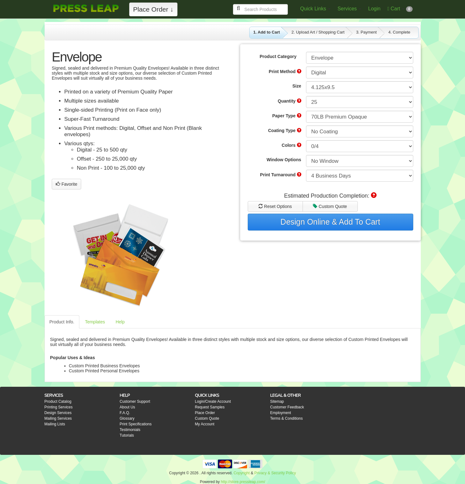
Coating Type (284, 130)
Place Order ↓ (153, 9)
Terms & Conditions (286, 418)
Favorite (66, 184)
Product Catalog (58, 401)
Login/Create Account (213, 401)
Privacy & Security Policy (275, 473)
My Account (204, 424)
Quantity (289, 101)
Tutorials (127, 435)
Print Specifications (136, 424)
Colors (291, 145)
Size (296, 85)
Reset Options (275, 206)
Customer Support (135, 401)
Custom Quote (330, 206)
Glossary (127, 418)
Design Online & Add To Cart (330, 221)
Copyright (242, 473)
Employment (280, 413)
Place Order (205, 413)
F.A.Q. (125, 413)
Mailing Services (58, 418)
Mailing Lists (55, 424)
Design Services (58, 413)
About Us (127, 407)
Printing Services (59, 407)
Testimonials (130, 430)
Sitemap (277, 401)
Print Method (285, 71)
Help (120, 321)
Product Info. (62, 321)
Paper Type (286, 115)
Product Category (278, 56)
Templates (95, 321)
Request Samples (210, 407)
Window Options (284, 159)
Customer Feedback (287, 407)
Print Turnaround (280, 174)
